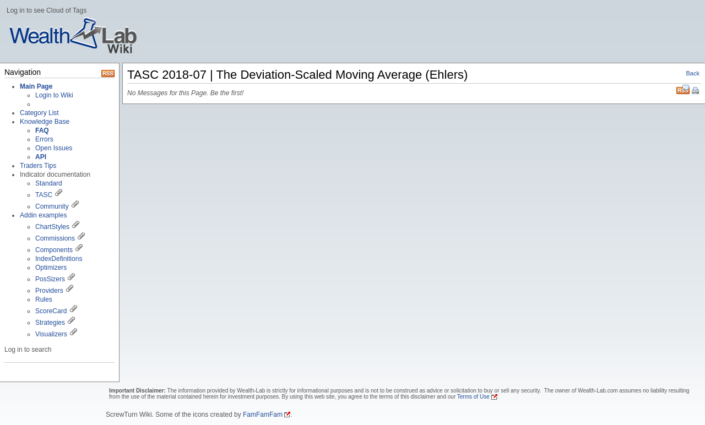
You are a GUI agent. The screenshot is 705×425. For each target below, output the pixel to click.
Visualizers (51, 334)
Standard (48, 183)
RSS (683, 89)
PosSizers (50, 279)
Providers (49, 291)
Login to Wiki (54, 95)
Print (696, 91)
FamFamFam (263, 414)
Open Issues (53, 148)
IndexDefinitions (58, 259)
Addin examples (43, 215)
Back (692, 73)
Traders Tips (38, 166)
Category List (39, 113)
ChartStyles (52, 227)
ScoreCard (51, 311)
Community (52, 206)
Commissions (55, 238)
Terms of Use (473, 397)
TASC (43, 195)
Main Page (36, 86)
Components (54, 250)
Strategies (50, 322)
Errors (44, 139)
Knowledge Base (44, 122)
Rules (43, 299)
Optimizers (51, 267)
